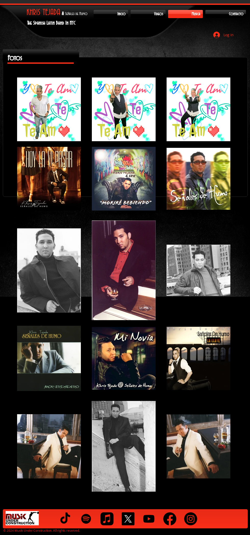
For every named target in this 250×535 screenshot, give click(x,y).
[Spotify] (86, 518)
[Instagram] (190, 518)
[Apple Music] (107, 518)
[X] (127, 518)
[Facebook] (169, 518)
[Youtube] (148, 518)
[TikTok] (65, 518)
